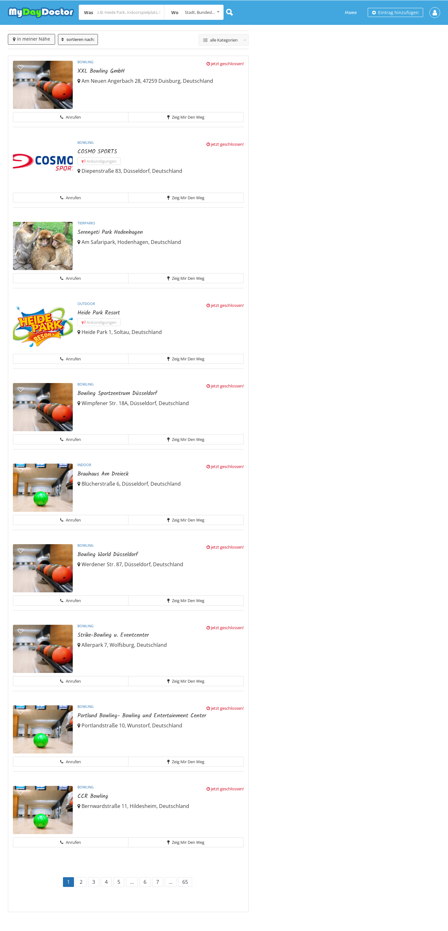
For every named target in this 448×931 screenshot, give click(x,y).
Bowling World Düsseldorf (107, 554)
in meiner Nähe (31, 39)
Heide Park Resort (98, 313)
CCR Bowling (92, 796)
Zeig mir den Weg (185, 117)
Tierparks (86, 223)
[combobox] (194, 12)
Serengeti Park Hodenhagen (110, 232)
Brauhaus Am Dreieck (102, 474)
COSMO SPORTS (97, 151)
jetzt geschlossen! (225, 63)
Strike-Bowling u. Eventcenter (113, 635)
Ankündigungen (99, 161)
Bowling (85, 61)
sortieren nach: (77, 39)
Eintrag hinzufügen (395, 12)
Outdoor (86, 303)
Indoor (84, 464)
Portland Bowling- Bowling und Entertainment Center (141, 715)
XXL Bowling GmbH (101, 71)
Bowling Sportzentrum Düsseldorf (117, 393)
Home (351, 13)
